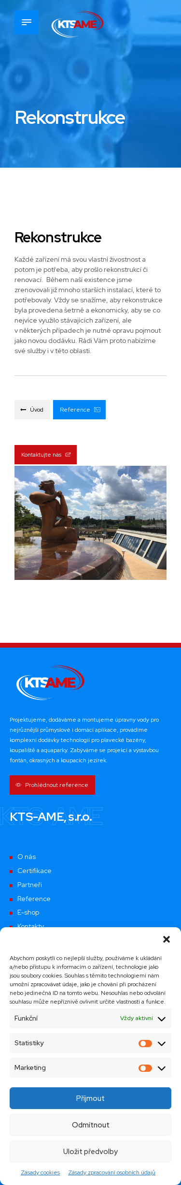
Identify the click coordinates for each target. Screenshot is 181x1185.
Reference (34, 898)
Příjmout (90, 1098)
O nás (26, 857)
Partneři (29, 884)
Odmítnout (91, 1125)
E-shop (28, 912)
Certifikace (34, 871)
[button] (166, 939)
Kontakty (30, 926)
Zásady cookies (40, 1172)
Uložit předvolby (90, 1151)
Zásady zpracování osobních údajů (111, 1172)
